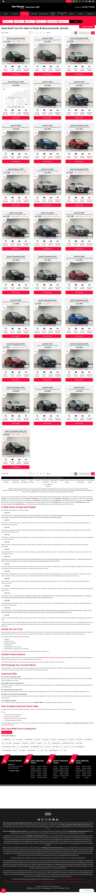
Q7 (61, 746)
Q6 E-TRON (55, 746)
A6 (3, 743)
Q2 (45, 743)
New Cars (15, 13)
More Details (16, 74)
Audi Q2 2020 (47, 387)
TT (60, 750)
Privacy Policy (15, 881)
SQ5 (46, 750)
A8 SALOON (25, 743)
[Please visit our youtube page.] (89, 1)
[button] (86, 890)
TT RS (64, 750)
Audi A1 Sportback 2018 (16, 38)
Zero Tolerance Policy (39, 881)
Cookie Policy (7, 881)
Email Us (69, 1)
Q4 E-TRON (79, 743)
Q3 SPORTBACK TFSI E (68, 743)
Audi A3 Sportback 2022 (79, 169)
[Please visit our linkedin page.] (93, 1)
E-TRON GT (39, 743)
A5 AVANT (53, 739)
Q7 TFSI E (66, 746)
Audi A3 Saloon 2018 (16, 82)
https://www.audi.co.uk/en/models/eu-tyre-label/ (70, 879)
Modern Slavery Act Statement (67, 881)
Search (76, 21)
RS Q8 (15, 750)
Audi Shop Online (52, 13)
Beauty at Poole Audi (62, 13)
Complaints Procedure (52, 881)
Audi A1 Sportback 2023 (79, 125)
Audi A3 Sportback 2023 (16, 344)
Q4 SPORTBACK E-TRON (8, 746)
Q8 (72, 746)
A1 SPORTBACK (6, 739)
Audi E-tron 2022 (15, 213)
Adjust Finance (88, 26)
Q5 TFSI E (48, 746)
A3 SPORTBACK (28, 739)
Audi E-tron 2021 (47, 169)
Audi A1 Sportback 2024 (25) (16, 431)
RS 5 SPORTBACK (6, 750)
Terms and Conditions (26, 881)
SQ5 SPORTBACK (53, 750)
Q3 (48, 743)
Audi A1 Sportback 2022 (79, 38)
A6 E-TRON (9, 743)
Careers (81, 13)
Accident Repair (43, 13)
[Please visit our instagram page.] (86, 1)
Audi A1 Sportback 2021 (47, 300)
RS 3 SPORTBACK (79, 746)
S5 (38, 750)
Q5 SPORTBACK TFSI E (37, 746)
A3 (13, 739)
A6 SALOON (16, 743)
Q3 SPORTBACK (55, 743)
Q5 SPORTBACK (25, 746)
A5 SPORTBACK (88, 739)
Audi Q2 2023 (47, 344)
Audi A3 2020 (79, 256)
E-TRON (32, 743)
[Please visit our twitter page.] (83, 1)
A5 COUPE (71, 739)
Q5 (18, 746)
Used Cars (24, 13)
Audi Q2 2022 (79, 82)
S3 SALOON (22, 750)
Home (6, 13)
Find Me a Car (6, 732)
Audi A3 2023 (47, 125)
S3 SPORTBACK (31, 750)
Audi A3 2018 (47, 38)
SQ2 (41, 750)
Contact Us (90, 13)
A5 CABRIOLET (62, 739)
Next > (49, 33)
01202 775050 (88, 7)
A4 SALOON (45, 739)
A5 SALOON (78, 739)
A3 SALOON (19, 739)
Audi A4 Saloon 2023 (16, 169)
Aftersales (34, 13)
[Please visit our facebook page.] (79, 1)
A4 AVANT (37, 739)
